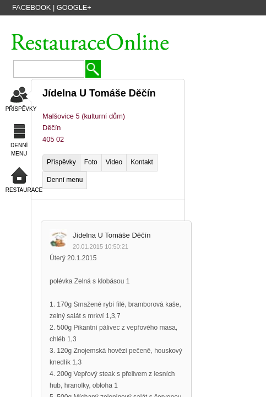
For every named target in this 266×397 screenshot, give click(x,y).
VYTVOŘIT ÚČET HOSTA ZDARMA (85, 23)
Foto (90, 162)
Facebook (31, 7)
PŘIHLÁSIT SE (237, 23)
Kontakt (142, 162)
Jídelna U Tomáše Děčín (111, 235)
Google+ (74, 7)
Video (114, 162)
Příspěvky (61, 162)
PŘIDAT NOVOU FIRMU (175, 23)
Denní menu (65, 180)
